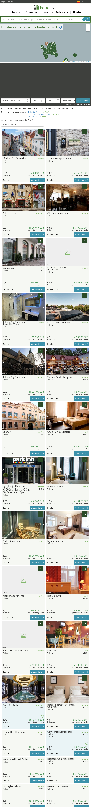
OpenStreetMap (76, 61)
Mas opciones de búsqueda (76, 104)
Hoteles (77, 12)
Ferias (16, 12)
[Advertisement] (45, 79)
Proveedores (32, 12)
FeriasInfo (45, 7)
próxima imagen (43, 142)
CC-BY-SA (88, 61)
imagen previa (3, 142)
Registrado (11, 2)
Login (3, 2)
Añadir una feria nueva (56, 12)
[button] (45, 42)
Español (85, 2)
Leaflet (65, 61)
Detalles (8, 180)
